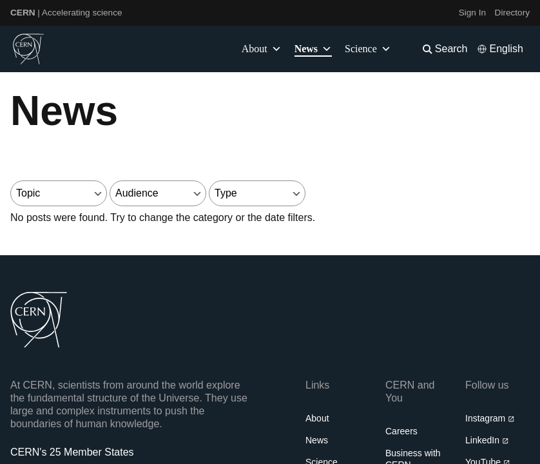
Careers (401, 431)
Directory (512, 12)
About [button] (262, 49)
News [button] (313, 49)
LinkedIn (486, 440)
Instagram (490, 418)
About (317, 418)
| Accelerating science (66, 12)
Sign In (472, 12)
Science (368, 49)
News (316, 440)
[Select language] (500, 49)
